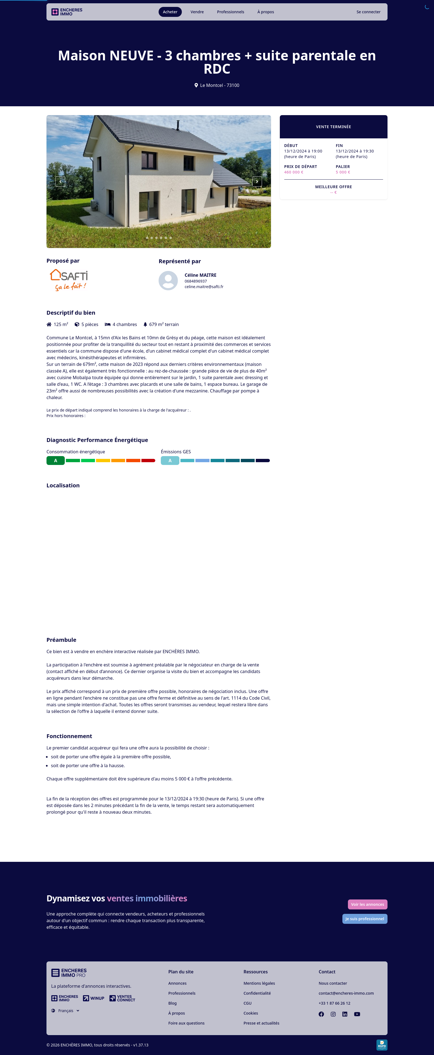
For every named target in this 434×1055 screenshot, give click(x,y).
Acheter (170, 11)
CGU (248, 1003)
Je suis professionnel (365, 918)
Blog (172, 1003)
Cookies (251, 1013)
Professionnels (230, 11)
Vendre (197, 11)
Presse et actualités (261, 1023)
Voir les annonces (367, 904)
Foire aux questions (186, 1023)
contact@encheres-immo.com (346, 993)
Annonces (177, 983)
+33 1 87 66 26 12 (334, 1003)
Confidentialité (257, 993)
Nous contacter (333, 983)
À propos (265, 11)
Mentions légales (259, 983)
